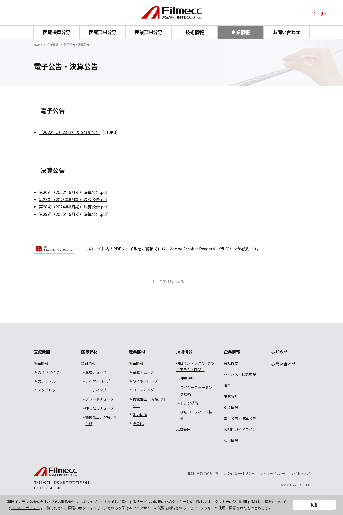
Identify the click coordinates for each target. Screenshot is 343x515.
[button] (277, 508)
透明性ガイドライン (240, 429)
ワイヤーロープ (97, 381)
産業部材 (137, 352)
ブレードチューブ (99, 399)
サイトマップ (300, 473)
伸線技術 (187, 378)
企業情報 (240, 32)
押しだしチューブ (99, 408)
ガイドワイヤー (50, 372)
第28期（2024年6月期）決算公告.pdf (73, 207)
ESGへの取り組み (200, 473)
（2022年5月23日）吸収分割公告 (69, 132)
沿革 (227, 385)
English (322, 13)
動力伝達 (140, 414)
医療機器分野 (56, 32)
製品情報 (41, 363)
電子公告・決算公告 (240, 418)
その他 (138, 423)
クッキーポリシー (25, 508)
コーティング (96, 390)
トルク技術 (189, 403)
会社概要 (231, 363)
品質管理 (183, 429)
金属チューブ (96, 372)
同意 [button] (314, 505)
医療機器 (42, 352)
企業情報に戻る (171, 281)
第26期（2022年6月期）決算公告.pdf (73, 192)
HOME (38, 44)
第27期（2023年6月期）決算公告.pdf (73, 199)
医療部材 (89, 352)
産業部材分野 (148, 32)
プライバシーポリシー (239, 473)
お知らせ (279, 352)
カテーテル (47, 381)
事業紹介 (231, 396)
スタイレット (48, 390)
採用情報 (231, 440)
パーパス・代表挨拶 (240, 374)
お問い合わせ (286, 32)
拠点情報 (231, 407)
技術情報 (194, 32)
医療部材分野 (102, 32)
